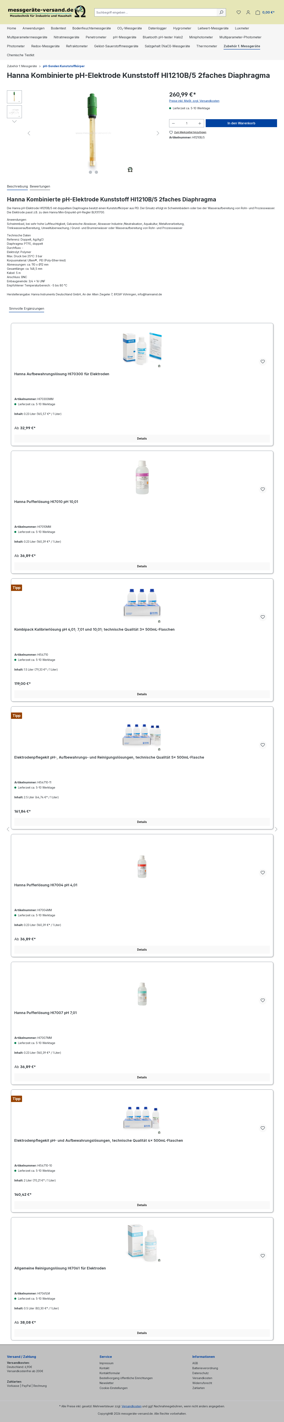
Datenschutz (200, 1373)
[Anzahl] (186, 123)
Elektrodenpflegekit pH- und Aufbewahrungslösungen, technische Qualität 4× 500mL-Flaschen (98, 1140)
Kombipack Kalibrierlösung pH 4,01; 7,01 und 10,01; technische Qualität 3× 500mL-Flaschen (94, 629)
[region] (84, 133)
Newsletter (107, 1383)
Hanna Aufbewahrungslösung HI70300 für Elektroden (61, 374)
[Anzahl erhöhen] (200, 123)
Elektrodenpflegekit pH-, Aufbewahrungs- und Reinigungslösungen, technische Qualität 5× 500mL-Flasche (109, 757)
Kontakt (104, 1368)
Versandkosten (202, 1378)
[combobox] (155, 12)
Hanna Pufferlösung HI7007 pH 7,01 (45, 1013)
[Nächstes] (158, 133)
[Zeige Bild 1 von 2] (90, 172)
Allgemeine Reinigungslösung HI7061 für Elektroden (60, 1268)
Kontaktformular (110, 1373)
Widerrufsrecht (202, 1383)
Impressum (106, 1363)
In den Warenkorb (241, 123)
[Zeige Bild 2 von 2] (96, 172)
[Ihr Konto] (248, 12)
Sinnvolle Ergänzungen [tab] (26, 308)
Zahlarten (198, 1388)
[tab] (17, 186)
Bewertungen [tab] (40, 186)
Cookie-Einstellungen (114, 1388)
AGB (195, 1363)
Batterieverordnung (205, 1368)
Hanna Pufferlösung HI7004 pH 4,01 (45, 885)
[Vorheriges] (29, 133)
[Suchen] (221, 12)
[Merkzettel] (238, 12)
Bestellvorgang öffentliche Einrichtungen (126, 1378)
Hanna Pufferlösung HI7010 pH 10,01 (46, 502)
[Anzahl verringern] (173, 123)
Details (142, 438)
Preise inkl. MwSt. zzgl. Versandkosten (194, 100)
